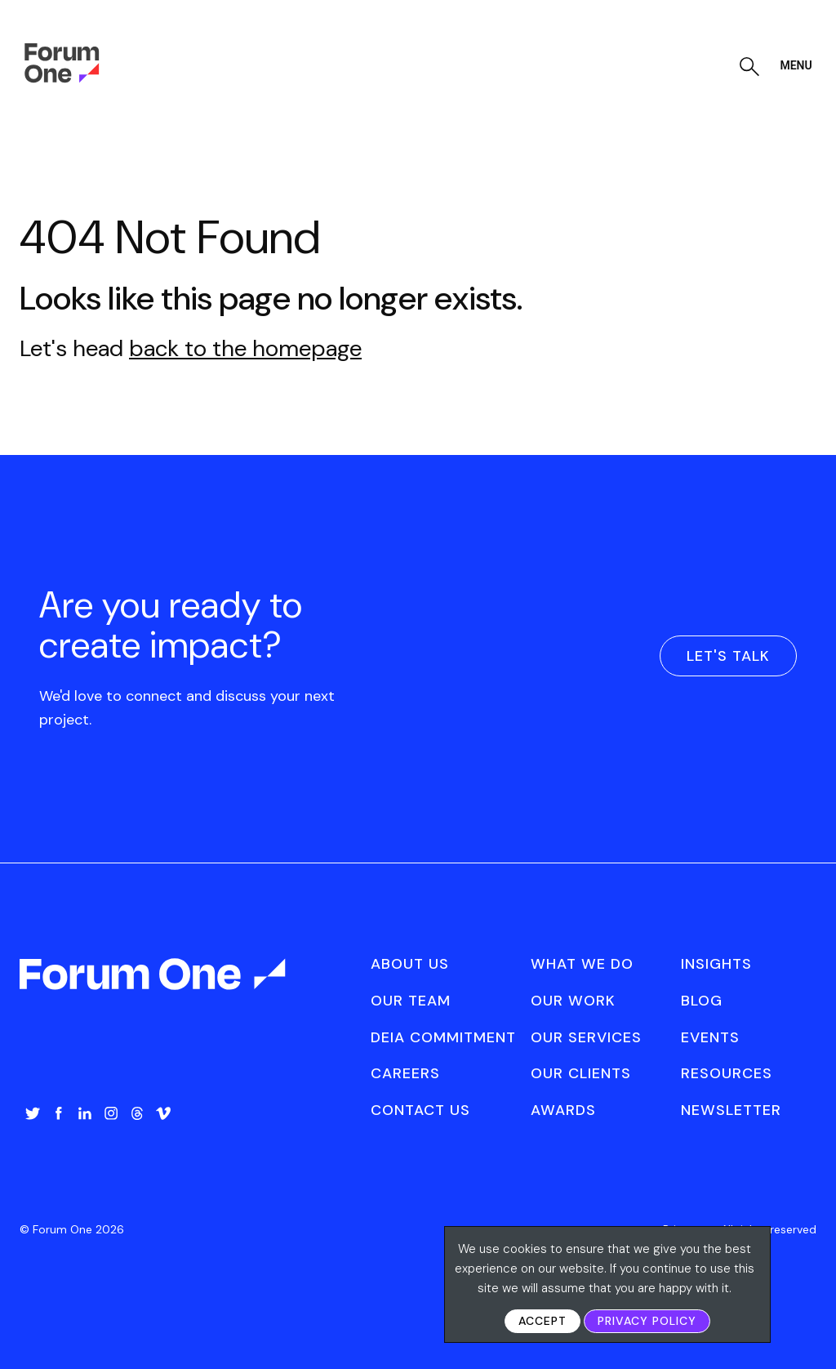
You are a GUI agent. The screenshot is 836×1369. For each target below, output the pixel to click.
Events (710, 1037)
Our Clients (581, 1073)
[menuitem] (33, 1130)
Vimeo (163, 1113)
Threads (137, 1113)
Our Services (586, 1037)
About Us (410, 964)
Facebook (59, 1113)
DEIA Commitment (443, 1037)
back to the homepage (245, 348)
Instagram (111, 1113)
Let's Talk (728, 656)
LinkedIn (85, 1113)
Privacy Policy (647, 1320)
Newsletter (731, 1110)
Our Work (573, 1000)
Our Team (411, 1000)
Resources (726, 1073)
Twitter (33, 1113)
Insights (716, 964)
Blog (702, 1000)
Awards (563, 1110)
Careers (405, 1073)
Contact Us (420, 1110)
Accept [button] (542, 1320)
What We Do (582, 964)
